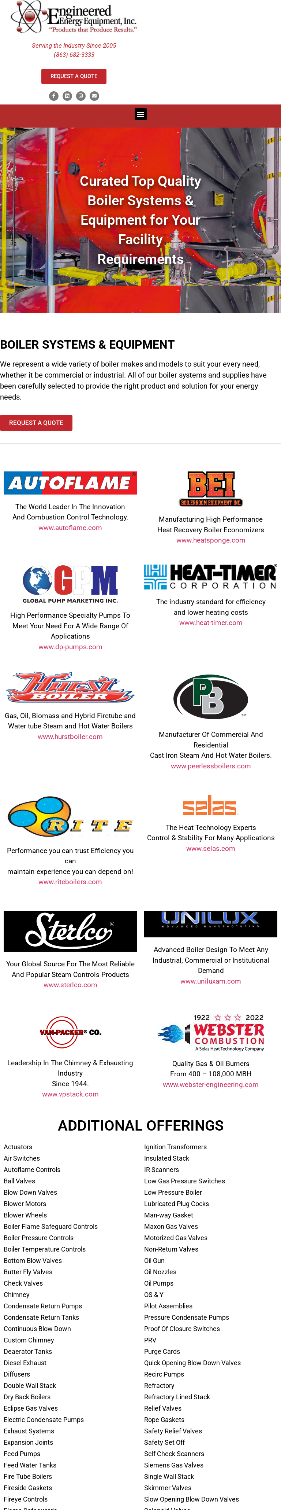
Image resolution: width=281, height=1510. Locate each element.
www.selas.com (210, 848)
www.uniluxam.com (210, 981)
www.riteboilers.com (70, 882)
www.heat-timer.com (211, 622)
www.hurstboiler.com (70, 736)
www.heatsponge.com (211, 540)
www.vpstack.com (70, 1094)
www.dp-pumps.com (70, 647)
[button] (141, 114)
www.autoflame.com (70, 527)
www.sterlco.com (70, 985)
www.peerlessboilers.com (211, 766)
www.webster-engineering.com (211, 1084)
